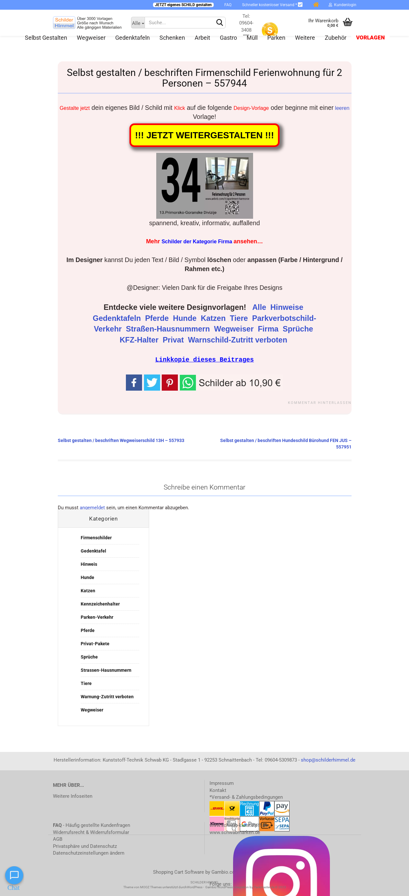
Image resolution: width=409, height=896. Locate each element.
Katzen (214, 318)
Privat (174, 340)
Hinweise (288, 307)
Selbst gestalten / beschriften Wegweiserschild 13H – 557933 (121, 440)
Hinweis (89, 563)
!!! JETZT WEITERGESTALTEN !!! (204, 135)
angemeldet (92, 507)
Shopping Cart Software (178, 872)
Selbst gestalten (46, 37)
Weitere (305, 37)
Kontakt (218, 790)
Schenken (172, 37)
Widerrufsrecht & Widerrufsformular (91, 832)
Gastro (228, 37)
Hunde (186, 318)
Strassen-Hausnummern (106, 669)
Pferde (158, 318)
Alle (260, 307)
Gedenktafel (93, 550)
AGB (57, 839)
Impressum (222, 783)
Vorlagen (370, 38)
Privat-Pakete (95, 643)
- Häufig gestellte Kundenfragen (91, 825)
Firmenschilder (96, 537)
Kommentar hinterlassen (320, 402)
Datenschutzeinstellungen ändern (88, 853)
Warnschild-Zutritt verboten (238, 340)
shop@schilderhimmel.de (328, 760)
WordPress (194, 887)
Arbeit (202, 37)
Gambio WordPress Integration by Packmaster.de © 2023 (245, 887)
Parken (276, 37)
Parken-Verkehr (97, 616)
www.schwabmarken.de (235, 832)
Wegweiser (91, 37)
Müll (252, 37)
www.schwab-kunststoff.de (239, 825)
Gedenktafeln (132, 37)
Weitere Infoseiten (72, 796)
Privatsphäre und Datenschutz (85, 846)
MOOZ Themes (151, 887)
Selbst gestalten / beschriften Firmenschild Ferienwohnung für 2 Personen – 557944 (204, 78)
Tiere (240, 318)
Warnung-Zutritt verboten (107, 696)
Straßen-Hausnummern (169, 329)
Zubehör (335, 37)
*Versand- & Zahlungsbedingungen (246, 797)
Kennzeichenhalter (100, 603)
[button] (231, 381)
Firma (269, 329)
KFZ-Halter (140, 340)
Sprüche (299, 329)
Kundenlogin (342, 5)
